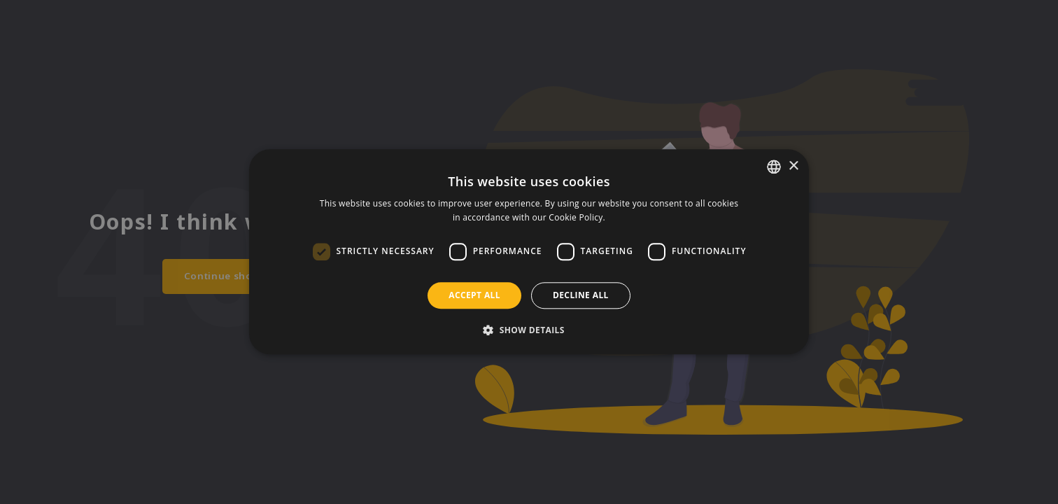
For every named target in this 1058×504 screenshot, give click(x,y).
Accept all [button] (474, 295)
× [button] (793, 166)
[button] (529, 330)
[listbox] (774, 167)
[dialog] (529, 251)
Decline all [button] (581, 295)
